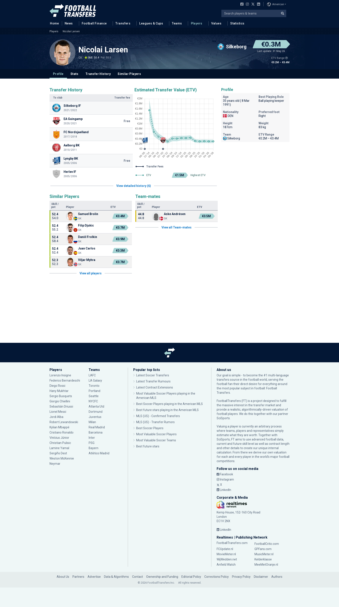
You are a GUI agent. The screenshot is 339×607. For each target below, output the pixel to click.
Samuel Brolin (88, 214)
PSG (91, 443)
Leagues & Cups (151, 23)
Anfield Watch (226, 564)
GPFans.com (263, 549)
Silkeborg (231, 138)
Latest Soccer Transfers (152, 375)
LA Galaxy (95, 380)
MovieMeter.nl (226, 554)
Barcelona (95, 432)
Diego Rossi (57, 385)
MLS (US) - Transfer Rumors (155, 422)
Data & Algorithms (116, 576)
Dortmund (95, 411)
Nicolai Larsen (71, 31)
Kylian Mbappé (59, 427)
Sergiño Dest (58, 453)
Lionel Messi (58, 411)
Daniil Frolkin (87, 237)
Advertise (94, 576)
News (69, 23)
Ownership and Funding (162, 576)
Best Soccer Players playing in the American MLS (169, 404)
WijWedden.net (227, 559)
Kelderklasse (263, 559)
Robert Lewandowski (64, 422)
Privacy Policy (241, 576)
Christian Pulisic (60, 443)
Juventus (95, 417)
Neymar (55, 463)
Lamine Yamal (59, 448)
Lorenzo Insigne (60, 375)
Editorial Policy (191, 576)
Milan (92, 422)
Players (196, 23)
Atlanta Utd (96, 406)
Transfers (122, 23)
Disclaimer (261, 576)
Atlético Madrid (99, 453)
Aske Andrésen (174, 214)
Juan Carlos (86, 248)
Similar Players (129, 74)
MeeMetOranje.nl (266, 564)
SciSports (223, 418)
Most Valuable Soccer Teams (156, 440)
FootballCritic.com (266, 543)
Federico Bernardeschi (65, 380)
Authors (276, 576)
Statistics (237, 23)
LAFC (92, 375)
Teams (177, 23)
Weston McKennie (62, 458)
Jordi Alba (56, 417)
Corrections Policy (216, 576)
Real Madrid (97, 427)
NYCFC (93, 401)
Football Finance (94, 23)
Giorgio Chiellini (60, 401)
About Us (63, 576)
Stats (74, 74)
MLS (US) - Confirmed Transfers (158, 416)
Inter (92, 437)
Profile (58, 74)
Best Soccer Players (149, 428)
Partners (78, 576)
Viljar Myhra (86, 260)
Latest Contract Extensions (154, 387)
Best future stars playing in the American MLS (167, 410)
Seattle (94, 396)
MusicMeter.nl (263, 554)
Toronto (94, 385)
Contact (137, 576)
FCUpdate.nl (225, 549)
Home (53, 23)
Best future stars (147, 446)
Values (216, 23)
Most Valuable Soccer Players (156, 434)
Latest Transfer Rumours (153, 381)
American (275, 4)
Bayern (93, 448)
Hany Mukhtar (59, 391)
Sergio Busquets (61, 396)
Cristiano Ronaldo (62, 432)
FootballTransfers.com (232, 543)
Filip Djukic (86, 225)
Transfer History (98, 74)
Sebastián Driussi (61, 406)
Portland (94, 391)
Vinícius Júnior (59, 437)
